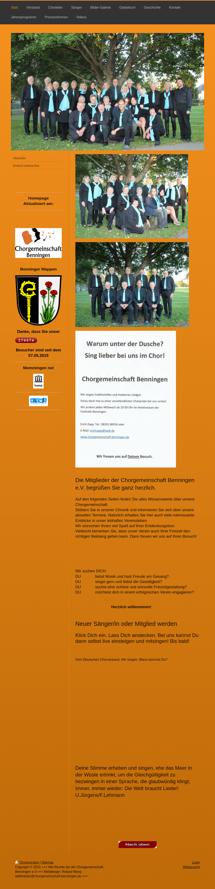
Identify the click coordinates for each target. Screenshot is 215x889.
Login (196, 862)
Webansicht (191, 867)
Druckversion (27, 862)
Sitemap (48, 862)
